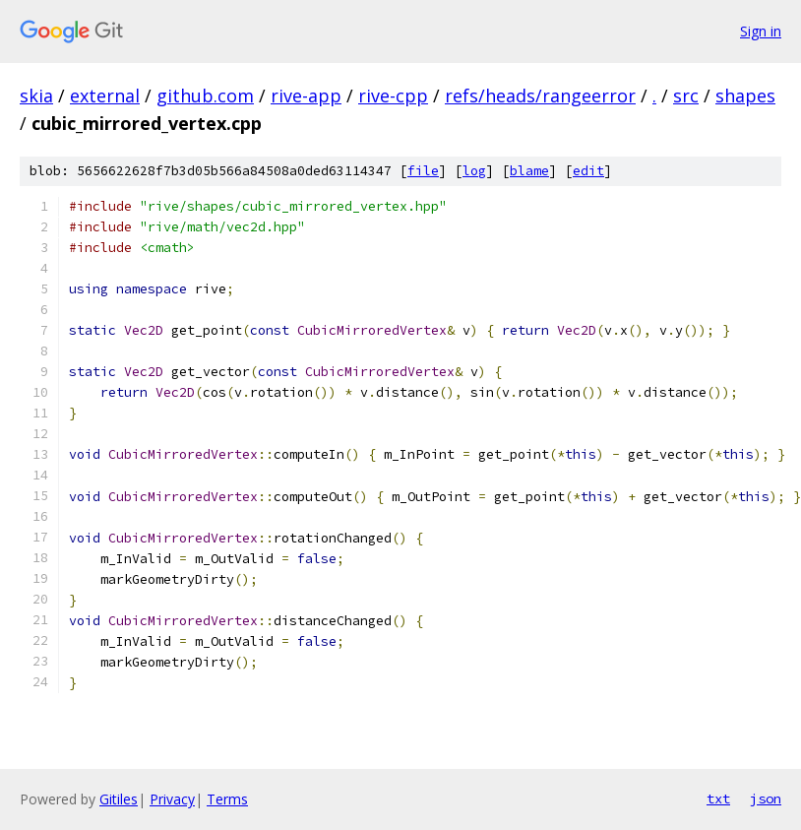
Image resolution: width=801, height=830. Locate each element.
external (105, 95)
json (765, 798)
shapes (745, 95)
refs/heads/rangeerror (540, 95)
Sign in (760, 31)
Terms (227, 799)
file (423, 170)
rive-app (306, 95)
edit (588, 170)
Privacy (172, 799)
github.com (205, 95)
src (686, 95)
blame (529, 170)
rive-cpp (393, 95)
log (474, 170)
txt (718, 798)
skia (36, 95)
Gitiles (118, 799)
